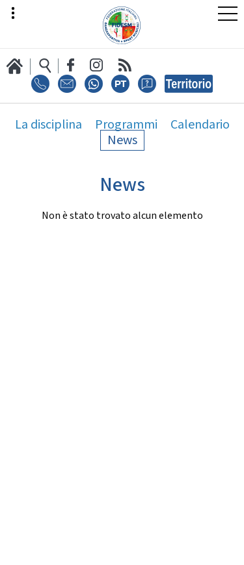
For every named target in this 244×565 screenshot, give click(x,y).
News (122, 140)
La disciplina (48, 124)
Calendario (200, 124)
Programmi (126, 124)
